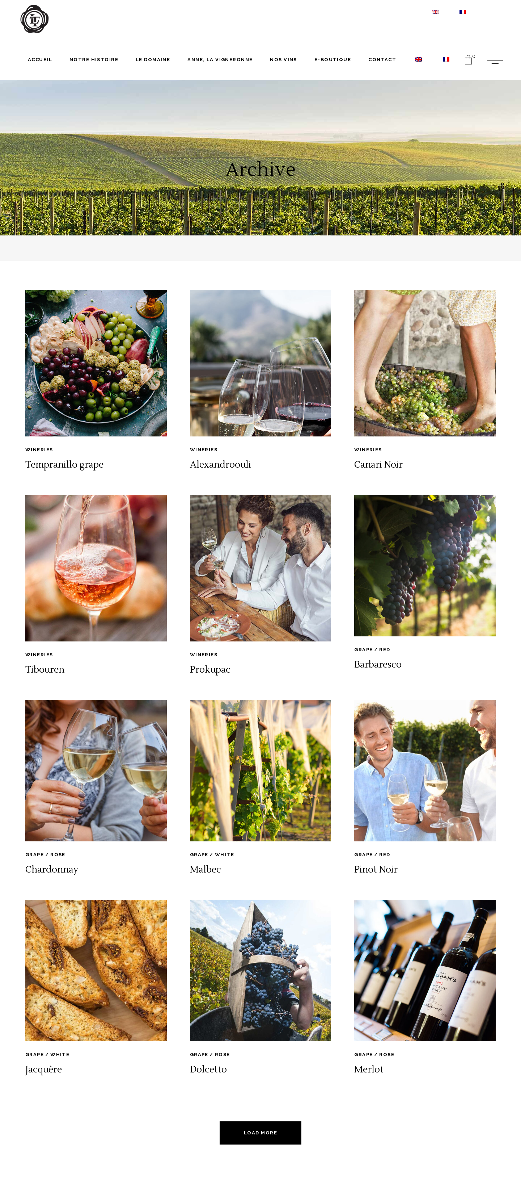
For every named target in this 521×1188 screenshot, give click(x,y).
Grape (363, 649)
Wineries (39, 449)
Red (384, 649)
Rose (57, 854)
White (224, 854)
